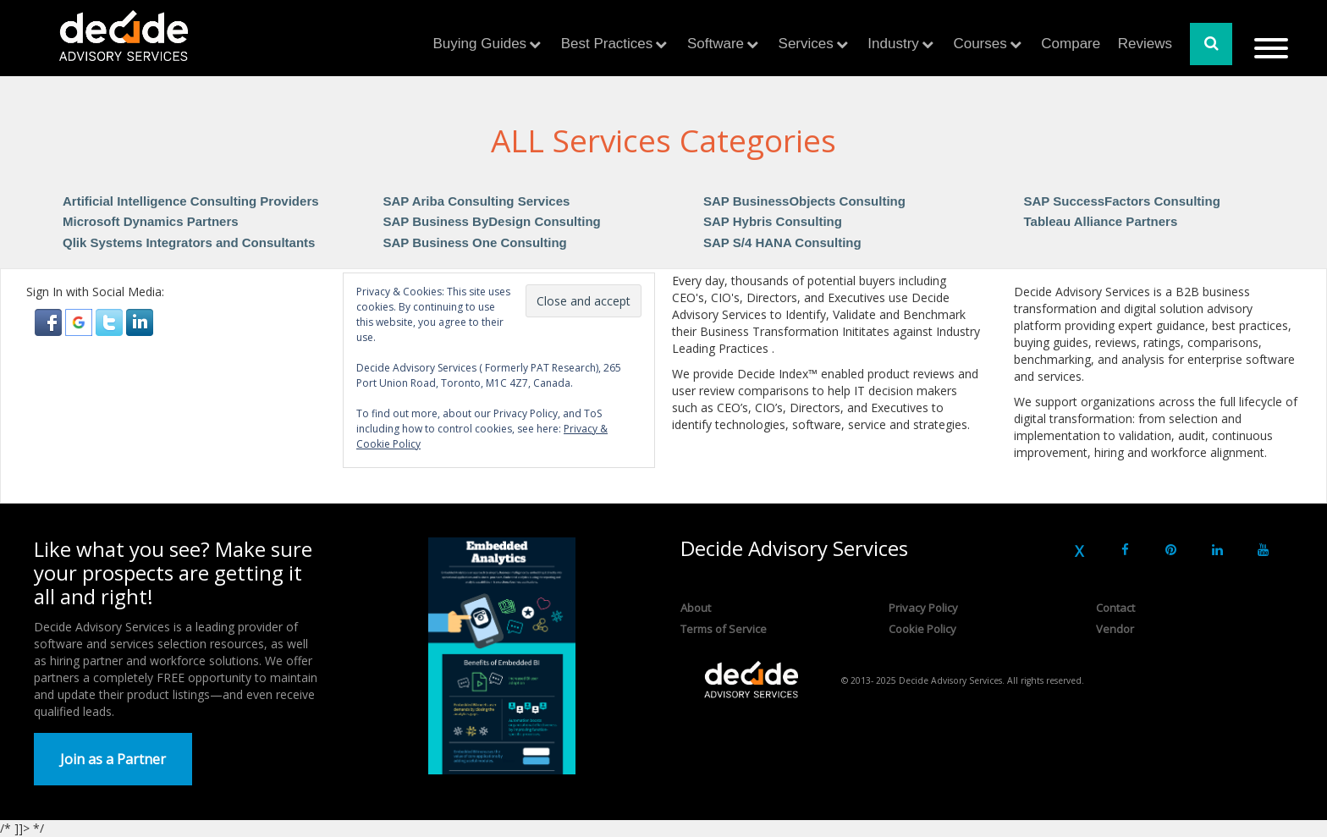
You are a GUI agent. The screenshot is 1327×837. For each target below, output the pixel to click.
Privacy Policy (923, 607)
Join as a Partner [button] (113, 759)
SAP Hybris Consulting (772, 221)
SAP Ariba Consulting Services (476, 201)
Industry (892, 44)
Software (715, 44)
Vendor (1115, 628)
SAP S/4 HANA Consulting (782, 242)
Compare (1070, 44)
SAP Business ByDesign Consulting (492, 221)
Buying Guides (480, 44)
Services (806, 44)
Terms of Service (723, 628)
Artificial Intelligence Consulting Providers (191, 201)
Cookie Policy (922, 628)
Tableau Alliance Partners (1101, 221)
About (695, 607)
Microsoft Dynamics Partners (151, 221)
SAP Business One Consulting (475, 242)
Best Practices (607, 44)
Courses (979, 44)
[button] (50, 321)
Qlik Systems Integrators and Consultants (189, 242)
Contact (1115, 607)
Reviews (1145, 44)
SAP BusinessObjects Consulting (804, 201)
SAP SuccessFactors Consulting (1122, 201)
